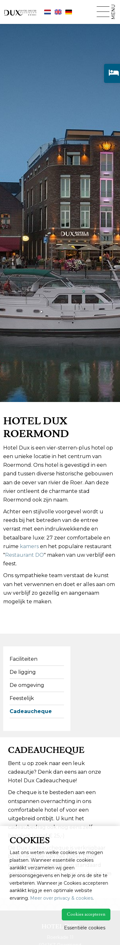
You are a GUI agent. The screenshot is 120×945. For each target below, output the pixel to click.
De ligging (23, 672)
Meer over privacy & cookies (61, 898)
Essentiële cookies (84, 928)
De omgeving (27, 685)
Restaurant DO (24, 555)
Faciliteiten (23, 659)
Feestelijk (22, 698)
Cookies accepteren (86, 914)
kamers (29, 546)
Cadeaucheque (31, 711)
